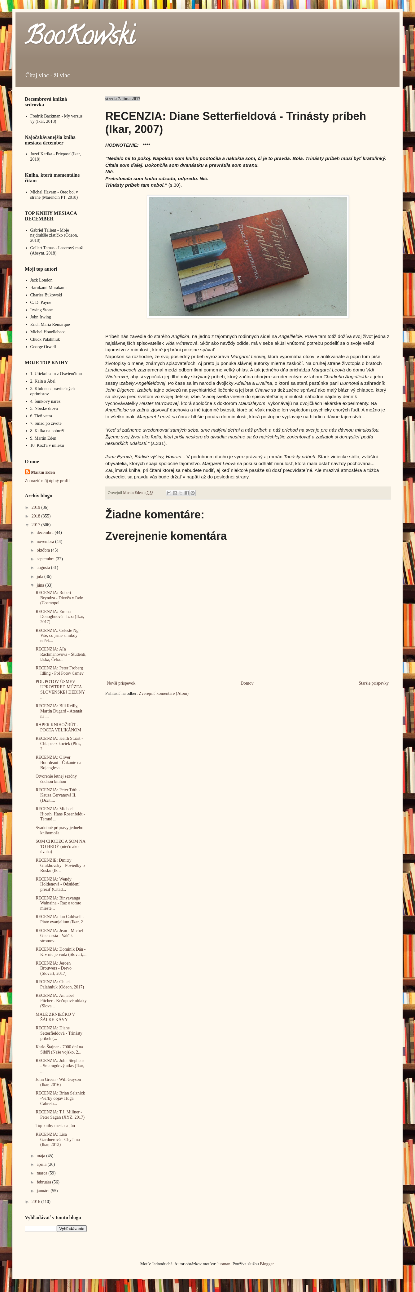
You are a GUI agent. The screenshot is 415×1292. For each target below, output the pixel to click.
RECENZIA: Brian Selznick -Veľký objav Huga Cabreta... (60, 1098)
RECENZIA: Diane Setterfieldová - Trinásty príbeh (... (59, 1033)
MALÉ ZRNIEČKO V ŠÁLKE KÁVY (55, 1017)
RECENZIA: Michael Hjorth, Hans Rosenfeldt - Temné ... (60, 814)
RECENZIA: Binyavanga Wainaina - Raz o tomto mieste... (58, 903)
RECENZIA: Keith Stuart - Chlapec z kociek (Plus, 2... (59, 743)
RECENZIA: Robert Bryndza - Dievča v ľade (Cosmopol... (59, 598)
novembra (46, 541)
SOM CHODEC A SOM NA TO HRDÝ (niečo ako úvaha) (60, 846)
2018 (37, 516)
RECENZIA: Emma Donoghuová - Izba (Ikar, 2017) (60, 616)
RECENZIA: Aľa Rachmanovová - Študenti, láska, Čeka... (61, 654)
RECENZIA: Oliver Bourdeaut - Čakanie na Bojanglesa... (58, 762)
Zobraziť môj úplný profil (47, 480)
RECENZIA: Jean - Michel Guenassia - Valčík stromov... (59, 935)
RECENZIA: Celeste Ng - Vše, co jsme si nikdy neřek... (58, 635)
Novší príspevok (121, 683)
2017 (37, 524)
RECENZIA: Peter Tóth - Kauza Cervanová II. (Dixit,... (58, 795)
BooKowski (79, 38)
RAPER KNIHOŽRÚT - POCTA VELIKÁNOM (58, 727)
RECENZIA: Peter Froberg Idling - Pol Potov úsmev (60, 671)
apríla (42, 1164)
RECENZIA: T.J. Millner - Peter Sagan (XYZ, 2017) (60, 1115)
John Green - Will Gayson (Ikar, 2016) (58, 1082)
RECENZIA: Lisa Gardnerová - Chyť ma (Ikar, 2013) (58, 1139)
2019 (37, 507)
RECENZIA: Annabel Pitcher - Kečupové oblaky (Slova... (61, 1000)
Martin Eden (43, 472)
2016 (37, 1201)
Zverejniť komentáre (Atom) (164, 693)
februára (44, 1182)
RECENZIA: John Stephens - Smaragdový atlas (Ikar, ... (60, 1065)
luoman (223, 1264)
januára (43, 1190)
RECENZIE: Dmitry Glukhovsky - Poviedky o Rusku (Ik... (60, 865)
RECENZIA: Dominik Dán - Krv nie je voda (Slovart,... (61, 952)
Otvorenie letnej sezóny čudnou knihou (56, 779)
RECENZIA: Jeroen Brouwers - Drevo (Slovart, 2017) (54, 968)
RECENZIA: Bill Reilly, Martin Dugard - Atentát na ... (59, 711)
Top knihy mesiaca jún (55, 1125)
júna (41, 585)
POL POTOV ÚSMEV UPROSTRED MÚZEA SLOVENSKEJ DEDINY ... (60, 689)
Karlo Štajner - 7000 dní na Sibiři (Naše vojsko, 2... (59, 1049)
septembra (46, 559)
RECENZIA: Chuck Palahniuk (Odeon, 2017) (60, 984)
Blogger (266, 1264)
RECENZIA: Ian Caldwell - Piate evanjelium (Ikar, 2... (61, 919)
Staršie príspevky (374, 683)
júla (40, 576)
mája (41, 1155)
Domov (247, 683)
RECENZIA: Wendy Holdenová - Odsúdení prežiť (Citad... (58, 884)
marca (42, 1173)
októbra (44, 550)
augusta (44, 567)
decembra (46, 532)
